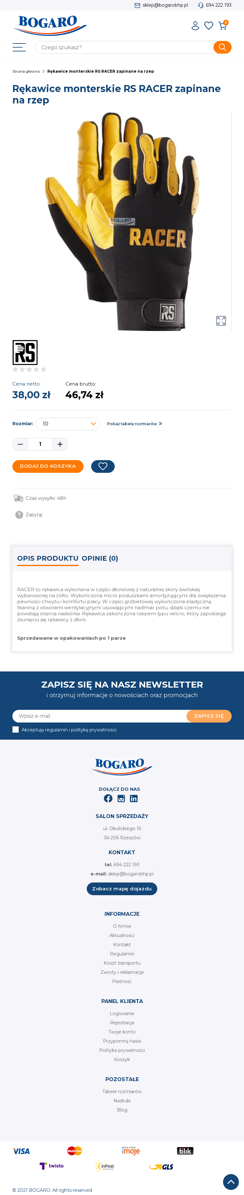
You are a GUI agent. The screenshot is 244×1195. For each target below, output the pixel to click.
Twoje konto (122, 1032)
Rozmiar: (22, 423)
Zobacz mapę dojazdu (122, 889)
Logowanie (122, 1013)
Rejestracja (122, 1023)
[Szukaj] (133, 47)
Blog (122, 1110)
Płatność (122, 981)
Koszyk (122, 1059)
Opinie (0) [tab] (100, 558)
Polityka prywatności (122, 1050)
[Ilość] (40, 444)
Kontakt (122, 944)
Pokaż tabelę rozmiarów (132, 423)
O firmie (122, 926)
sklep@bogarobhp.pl (165, 5)
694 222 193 (219, 5)
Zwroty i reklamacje (122, 972)
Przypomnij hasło (122, 1041)
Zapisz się (209, 716)
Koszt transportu (122, 963)
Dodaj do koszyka (48, 466)
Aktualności (122, 935)
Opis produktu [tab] (47, 558)
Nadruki (122, 1101)
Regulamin (122, 954)
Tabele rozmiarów (122, 1091)
